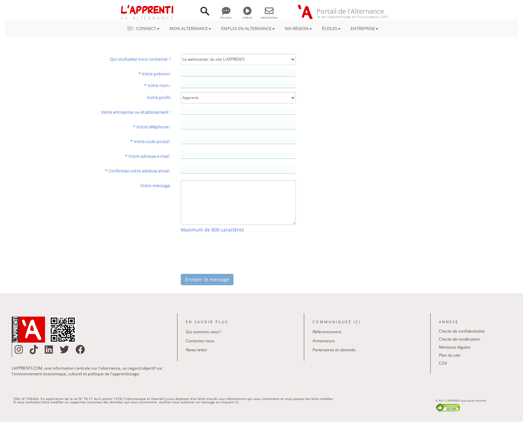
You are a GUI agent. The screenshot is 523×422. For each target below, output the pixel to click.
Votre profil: (159, 97)
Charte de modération (459, 339)
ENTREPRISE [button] (364, 28)
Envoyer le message (207, 279)
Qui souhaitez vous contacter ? (140, 59)
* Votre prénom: (154, 74)
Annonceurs (324, 341)
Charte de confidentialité (462, 331)
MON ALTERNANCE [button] (190, 28)
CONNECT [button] (145, 28)
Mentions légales (455, 347)
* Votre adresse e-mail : (148, 156)
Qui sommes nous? (203, 332)
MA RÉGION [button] (298, 28)
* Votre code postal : (150, 141)
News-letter (196, 350)
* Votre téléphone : (152, 127)
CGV (443, 363)
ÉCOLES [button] (331, 28)
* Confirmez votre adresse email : (138, 171)
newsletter (269, 15)
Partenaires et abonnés (334, 350)
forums (225, 15)
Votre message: (155, 185)
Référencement (327, 332)
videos (247, 15)
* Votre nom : (157, 85)
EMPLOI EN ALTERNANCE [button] (248, 28)
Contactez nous (200, 341)
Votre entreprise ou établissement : (136, 112)
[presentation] (231, 253)
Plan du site (449, 355)
